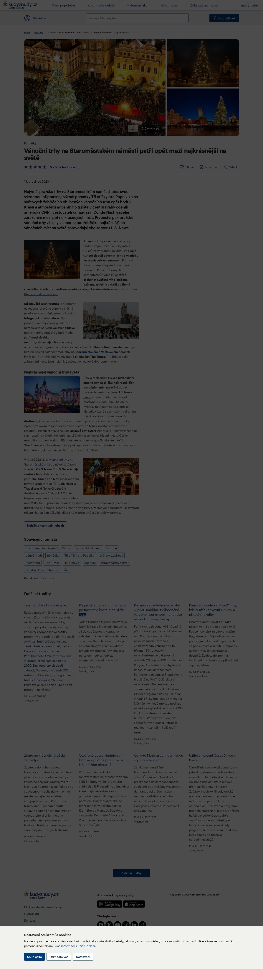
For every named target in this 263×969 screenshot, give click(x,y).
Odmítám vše (58, 956)
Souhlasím (34, 956)
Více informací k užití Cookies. (75, 946)
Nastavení (83, 956)
